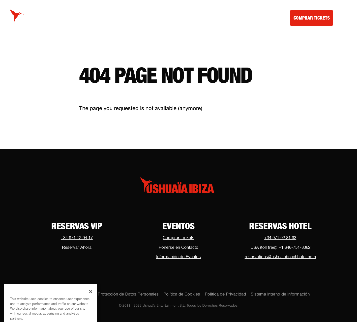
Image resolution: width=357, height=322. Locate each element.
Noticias (202, 17)
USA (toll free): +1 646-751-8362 (280, 247)
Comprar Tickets (178, 237)
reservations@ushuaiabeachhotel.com (280, 256)
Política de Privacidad (225, 294)
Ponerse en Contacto (178, 247)
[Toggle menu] (342, 17)
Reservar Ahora (76, 247)
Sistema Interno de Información (280, 294)
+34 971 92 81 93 (280, 237)
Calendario (137, 17)
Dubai (227, 17)
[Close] (90, 295)
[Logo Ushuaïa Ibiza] (17, 17)
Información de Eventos (178, 256)
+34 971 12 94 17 (77, 237)
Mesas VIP (172, 17)
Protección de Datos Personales (128, 294)
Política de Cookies (181, 294)
